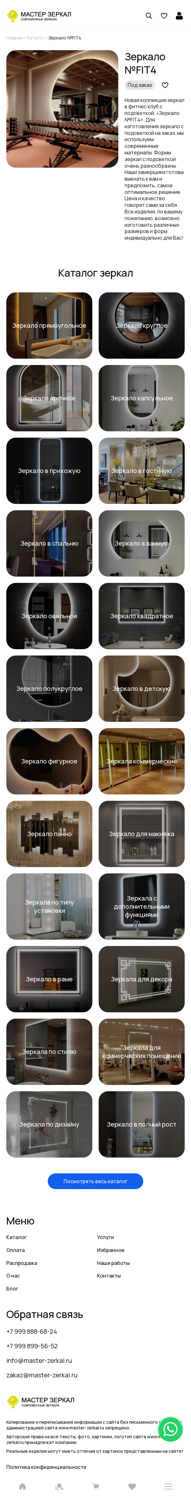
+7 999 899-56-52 (32, 1346)
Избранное (111, 1250)
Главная (14, 38)
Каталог (35, 38)
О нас (13, 1275)
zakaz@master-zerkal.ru (41, 1375)
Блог (12, 1288)
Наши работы (113, 1263)
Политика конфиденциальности (46, 1467)
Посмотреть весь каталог (95, 1181)
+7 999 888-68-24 (31, 1331)
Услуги (105, 1237)
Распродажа (21, 1263)
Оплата (15, 1250)
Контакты (109, 1275)
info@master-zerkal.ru (39, 1360)
